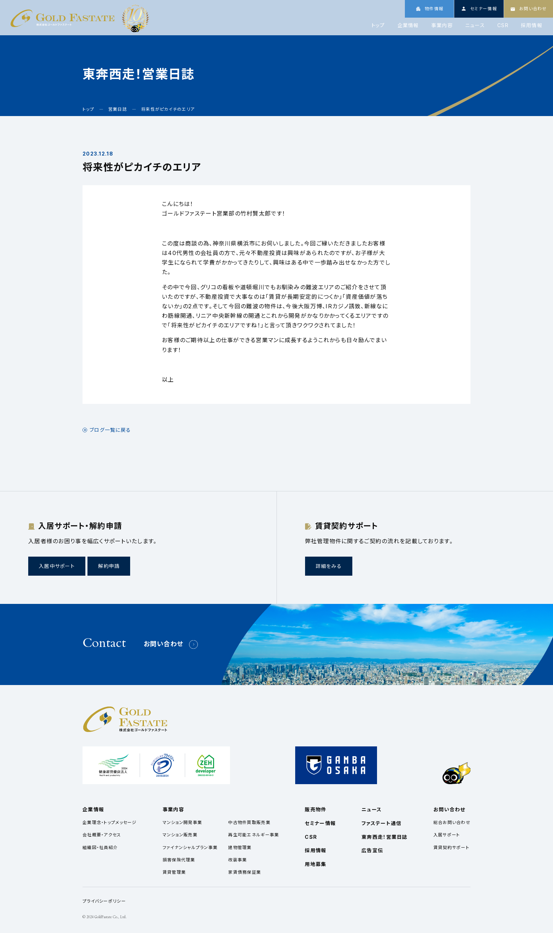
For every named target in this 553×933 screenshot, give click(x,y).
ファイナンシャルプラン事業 (190, 847)
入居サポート (446, 834)
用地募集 (315, 864)
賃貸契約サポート (451, 847)
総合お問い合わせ (451, 822)
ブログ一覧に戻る (110, 430)
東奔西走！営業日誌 (384, 837)
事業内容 (442, 25)
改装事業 (237, 859)
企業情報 (408, 25)
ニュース (475, 25)
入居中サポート (57, 566)
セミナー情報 (320, 823)
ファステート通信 (381, 823)
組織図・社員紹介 (100, 847)
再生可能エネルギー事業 (253, 834)
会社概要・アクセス (102, 834)
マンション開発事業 (182, 822)
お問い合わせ (164, 644)
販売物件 (315, 809)
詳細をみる (329, 566)
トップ (378, 25)
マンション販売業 (180, 834)
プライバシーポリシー (104, 901)
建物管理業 (239, 847)
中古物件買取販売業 (249, 822)
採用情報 (531, 25)
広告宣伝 (372, 850)
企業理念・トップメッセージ (110, 822)
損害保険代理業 (179, 859)
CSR (503, 25)
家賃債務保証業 (244, 872)
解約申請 (109, 566)
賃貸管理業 (174, 872)
